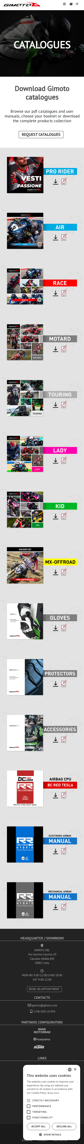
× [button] (75, 1069)
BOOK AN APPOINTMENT (44, 989)
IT (77, 4)
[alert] (51, 1102)
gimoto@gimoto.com (44, 1005)
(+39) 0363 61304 (44, 1011)
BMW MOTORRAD (42, 1030)
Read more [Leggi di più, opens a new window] (53, 1092)
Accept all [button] (38, 1126)
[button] (51, 1134)
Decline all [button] (64, 1126)
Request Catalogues (41, 134)
